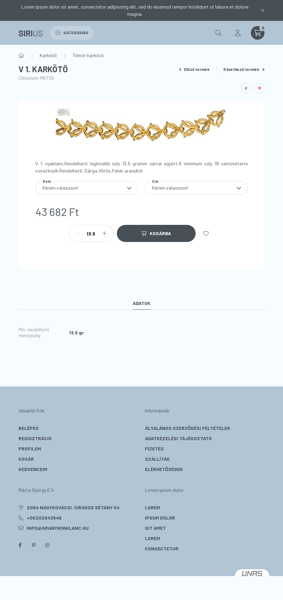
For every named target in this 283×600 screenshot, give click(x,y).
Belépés (29, 428)
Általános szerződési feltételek (187, 428)
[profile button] (238, 33)
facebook (20, 545)
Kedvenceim (33, 469)
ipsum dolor (160, 518)
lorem (152, 507)
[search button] (218, 33)
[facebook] (246, 88)
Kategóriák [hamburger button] (71, 32)
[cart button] (257, 33)
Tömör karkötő (88, 55)
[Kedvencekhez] (206, 233)
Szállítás (157, 459)
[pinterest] (260, 88)
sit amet (155, 528)
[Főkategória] (21, 55)
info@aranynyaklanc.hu (58, 528)
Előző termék (194, 69)
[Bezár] (263, 10)
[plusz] (104, 233)
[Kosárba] (156, 233)
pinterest (33, 545)
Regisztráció (35, 438)
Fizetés (154, 448)
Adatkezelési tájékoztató (178, 438)
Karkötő (48, 55)
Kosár (26, 459)
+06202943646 (44, 518)
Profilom (30, 448)
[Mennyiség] (91, 233)
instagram (47, 545)
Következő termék (243, 69)
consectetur (162, 548)
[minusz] (78, 233)
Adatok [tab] (141, 303)
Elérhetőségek (164, 469)
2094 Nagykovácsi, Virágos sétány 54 (73, 507)
